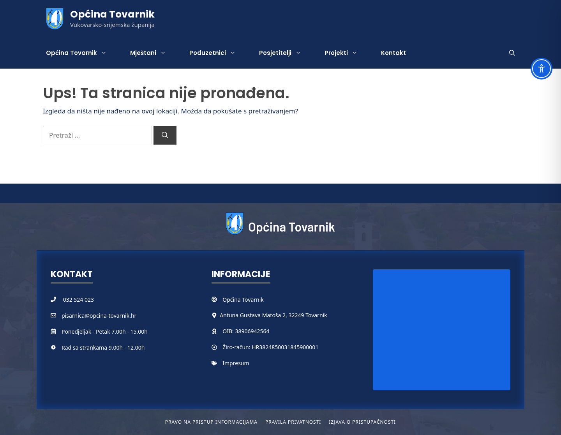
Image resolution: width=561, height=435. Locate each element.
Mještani (154, 53)
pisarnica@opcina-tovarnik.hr (99, 315)
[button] (512, 53)
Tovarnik (252, 299)
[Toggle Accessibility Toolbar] (541, 68)
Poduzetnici (218, 53)
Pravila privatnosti (293, 422)
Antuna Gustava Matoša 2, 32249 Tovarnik (273, 315)
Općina (232, 299)
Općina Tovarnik (112, 14)
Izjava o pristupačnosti (362, 422)
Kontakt (393, 53)
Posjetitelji (286, 53)
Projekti (347, 53)
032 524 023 (78, 299)
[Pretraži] (164, 135)
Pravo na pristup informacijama (211, 422)
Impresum (235, 363)
